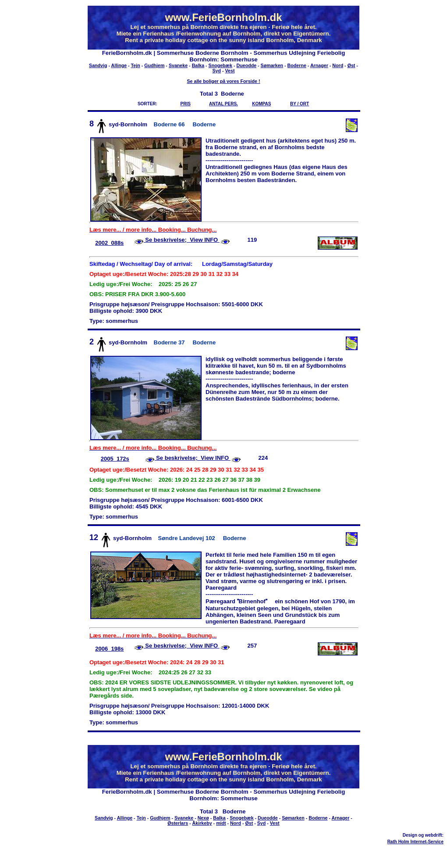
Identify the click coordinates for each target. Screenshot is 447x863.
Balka (198, 65)
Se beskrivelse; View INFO (181, 239)
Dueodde (247, 65)
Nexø (203, 817)
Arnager (319, 65)
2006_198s (109, 648)
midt (221, 823)
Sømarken (272, 65)
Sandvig (98, 65)
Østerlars (177, 823)
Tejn (135, 65)
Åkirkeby (202, 823)
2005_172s (115, 458)
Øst (351, 65)
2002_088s (109, 243)
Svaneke (178, 65)
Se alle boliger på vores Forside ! (223, 81)
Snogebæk (220, 65)
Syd (217, 70)
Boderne (296, 65)
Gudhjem (154, 65)
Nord (337, 65)
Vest (230, 70)
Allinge (119, 65)
